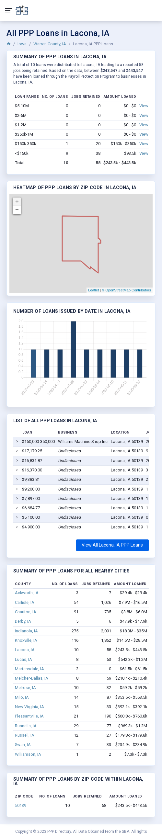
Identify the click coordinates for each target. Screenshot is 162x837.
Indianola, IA (26, 630)
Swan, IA (23, 744)
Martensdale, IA (29, 668)
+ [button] (17, 202)
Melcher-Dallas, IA (31, 678)
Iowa (22, 43)
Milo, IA (22, 697)
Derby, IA (23, 621)
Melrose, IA (25, 687)
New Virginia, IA (29, 706)
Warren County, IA (49, 43)
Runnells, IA (26, 725)
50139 (20, 805)
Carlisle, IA (24, 602)
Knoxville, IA (26, 640)
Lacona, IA (25, 649)
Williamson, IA (28, 754)
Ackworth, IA (27, 592)
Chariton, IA (25, 611)
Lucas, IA (23, 659)
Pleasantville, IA (29, 716)
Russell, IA (24, 735)
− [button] (17, 210)
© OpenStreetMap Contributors (126, 290)
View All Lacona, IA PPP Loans (112, 545)
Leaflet (93, 290)
